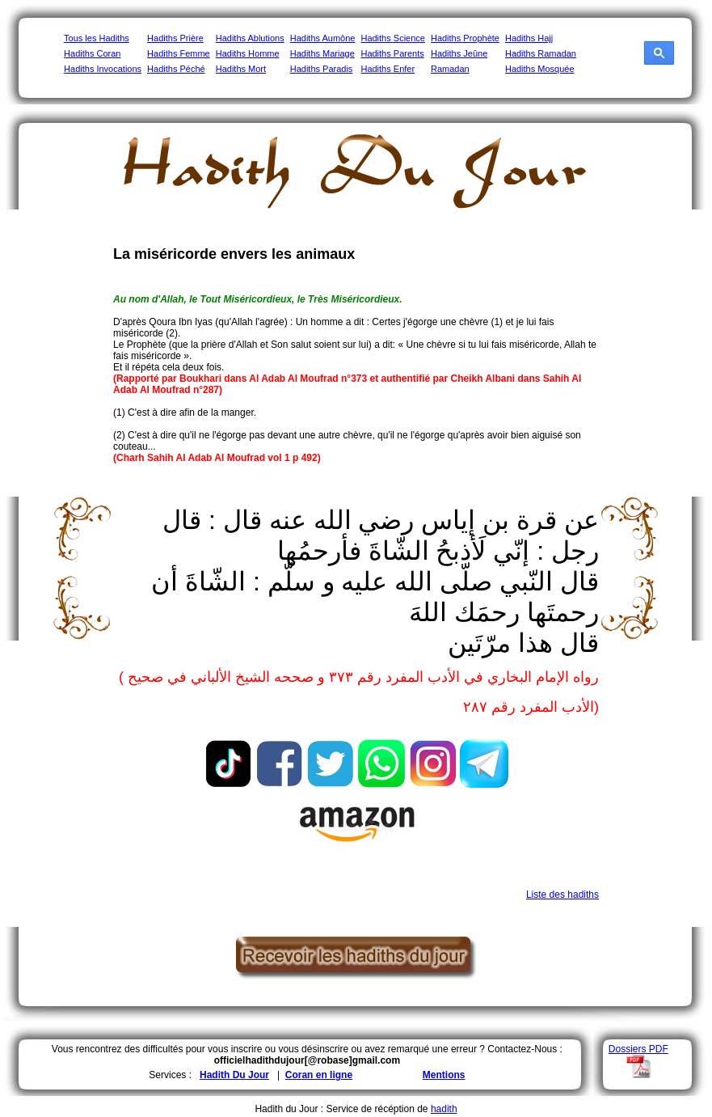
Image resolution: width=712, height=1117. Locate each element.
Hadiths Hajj (529, 38)
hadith (444, 1109)
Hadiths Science (392, 38)
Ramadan (450, 69)
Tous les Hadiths (96, 38)
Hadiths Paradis (321, 69)
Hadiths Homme (248, 53)
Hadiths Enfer (387, 69)
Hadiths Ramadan (540, 53)
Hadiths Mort (241, 69)
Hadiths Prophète (465, 38)
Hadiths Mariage (322, 53)
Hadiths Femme (178, 53)
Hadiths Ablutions (250, 38)
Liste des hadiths (562, 894)
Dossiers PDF (638, 1049)
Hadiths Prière (175, 38)
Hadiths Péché (176, 69)
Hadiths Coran (92, 53)
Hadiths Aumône (323, 38)
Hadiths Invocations (102, 69)
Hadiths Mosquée (540, 69)
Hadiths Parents (391, 53)
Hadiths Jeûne (459, 53)
